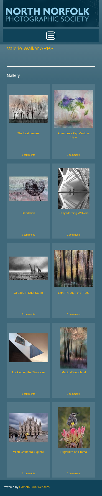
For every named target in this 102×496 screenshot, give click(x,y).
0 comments (28, 154)
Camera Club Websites (34, 487)
